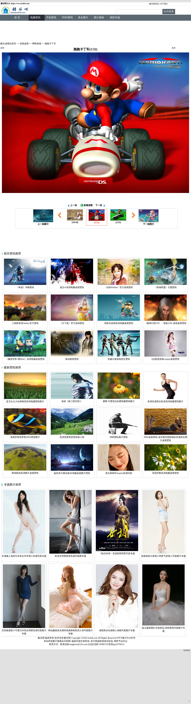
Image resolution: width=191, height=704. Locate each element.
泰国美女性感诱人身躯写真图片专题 (117, 630)
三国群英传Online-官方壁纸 (25, 323)
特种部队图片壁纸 (119, 437)
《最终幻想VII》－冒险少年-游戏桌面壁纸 (165, 323)
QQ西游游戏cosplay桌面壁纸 (166, 359)
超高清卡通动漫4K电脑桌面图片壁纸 (72, 473)
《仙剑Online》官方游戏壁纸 (119, 287)
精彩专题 (115, 17)
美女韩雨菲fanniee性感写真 (118, 473)
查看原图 (88, 205)
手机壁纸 (51, 17)
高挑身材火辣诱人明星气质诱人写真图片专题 (163, 556)
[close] (187, 650)
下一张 (98, 205)
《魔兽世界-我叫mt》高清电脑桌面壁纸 (25, 359)
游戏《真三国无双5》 (72, 401)
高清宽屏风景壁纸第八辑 (72, 437)
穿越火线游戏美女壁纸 (119, 359)
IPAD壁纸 (67, 17)
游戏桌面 (24, 43)
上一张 (73, 205)
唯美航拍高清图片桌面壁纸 (25, 473)
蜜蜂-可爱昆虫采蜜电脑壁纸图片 (119, 401)
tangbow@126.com (78, 644)
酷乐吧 (67, 638)
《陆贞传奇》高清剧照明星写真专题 (117, 553)
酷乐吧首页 (154, 4)
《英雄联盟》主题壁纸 (165, 287)
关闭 (2, 48)
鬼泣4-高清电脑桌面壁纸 (72, 287)
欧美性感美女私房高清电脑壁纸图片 (165, 401)
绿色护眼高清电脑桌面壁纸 (165, 473)
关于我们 (164, 4)
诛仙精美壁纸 (72, 359)
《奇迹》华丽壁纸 (25, 287)
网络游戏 (36, 43)
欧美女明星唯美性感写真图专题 (70, 556)
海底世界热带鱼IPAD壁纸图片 (25, 437)
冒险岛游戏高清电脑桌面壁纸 (118, 323)
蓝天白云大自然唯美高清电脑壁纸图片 (25, 401)
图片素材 (99, 17)
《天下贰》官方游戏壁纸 (72, 323)
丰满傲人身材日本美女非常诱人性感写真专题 (24, 556)
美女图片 (83, 17)
